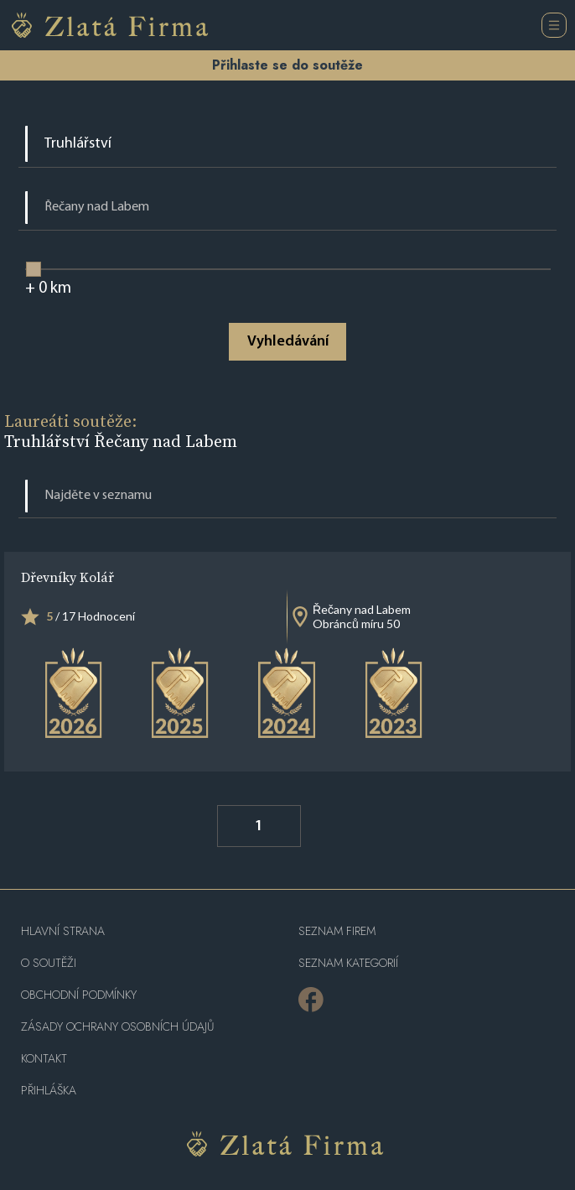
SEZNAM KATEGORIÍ (348, 963)
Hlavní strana (63, 931)
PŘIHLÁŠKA (48, 1091)
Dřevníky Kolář (67, 577)
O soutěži (48, 963)
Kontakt (44, 1059)
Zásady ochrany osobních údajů (117, 1027)
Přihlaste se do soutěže (287, 65)
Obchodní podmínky (79, 995)
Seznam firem (337, 931)
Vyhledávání (288, 342)
